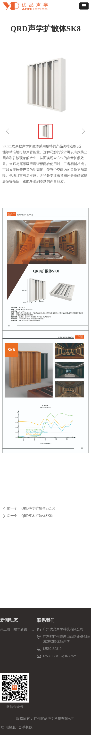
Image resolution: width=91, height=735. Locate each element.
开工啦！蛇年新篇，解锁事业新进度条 (17, 629)
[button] (84, 6)
